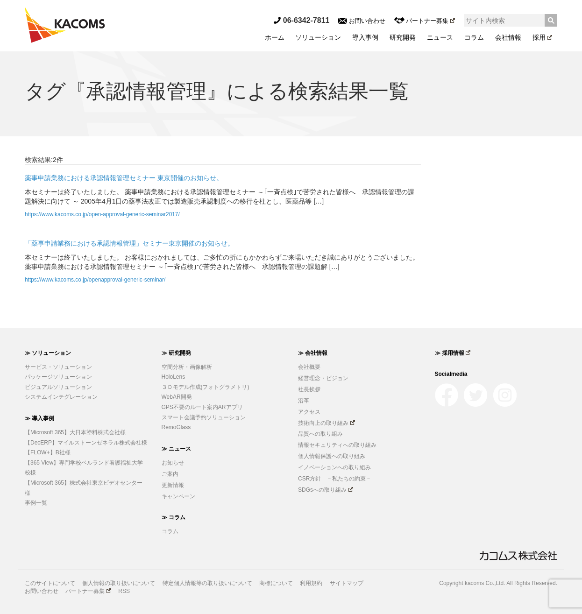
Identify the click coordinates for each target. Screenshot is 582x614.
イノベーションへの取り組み (334, 467)
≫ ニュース (176, 448)
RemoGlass (176, 427)
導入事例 (365, 37)
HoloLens (173, 377)
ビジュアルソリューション (58, 387)
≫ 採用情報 (453, 353)
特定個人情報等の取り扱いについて (207, 583)
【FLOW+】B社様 (48, 452)
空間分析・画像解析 (187, 367)
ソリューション (318, 37)
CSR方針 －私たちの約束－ (334, 478)
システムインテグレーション (61, 397)
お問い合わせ (361, 20)
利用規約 (311, 583)
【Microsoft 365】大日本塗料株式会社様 (75, 432)
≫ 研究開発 (176, 353)
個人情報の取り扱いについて (118, 583)
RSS (124, 591)
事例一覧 (36, 503)
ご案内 (170, 474)
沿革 (303, 400)
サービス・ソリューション (58, 367)
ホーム (274, 37)
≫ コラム (173, 517)
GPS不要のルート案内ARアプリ (202, 407)
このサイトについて (50, 583)
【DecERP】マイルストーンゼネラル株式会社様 (86, 442)
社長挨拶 (309, 389)
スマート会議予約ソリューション (204, 417)
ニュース (440, 37)
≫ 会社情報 (312, 353)
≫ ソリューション (48, 353)
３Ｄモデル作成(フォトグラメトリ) (205, 387)
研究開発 (403, 37)
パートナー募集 (424, 20)
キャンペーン (178, 496)
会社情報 (508, 37)
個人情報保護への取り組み (331, 456)
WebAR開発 (177, 397)
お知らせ (173, 462)
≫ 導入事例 (39, 418)
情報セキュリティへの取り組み (337, 445)
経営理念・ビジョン (323, 378)
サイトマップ (346, 583)
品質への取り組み (320, 434)
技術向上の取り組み (326, 423)
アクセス (309, 412)
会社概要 (309, 367)
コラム (474, 37)
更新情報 (173, 485)
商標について (276, 583)
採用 (542, 37)
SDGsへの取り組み (325, 490)
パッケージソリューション (58, 377)
